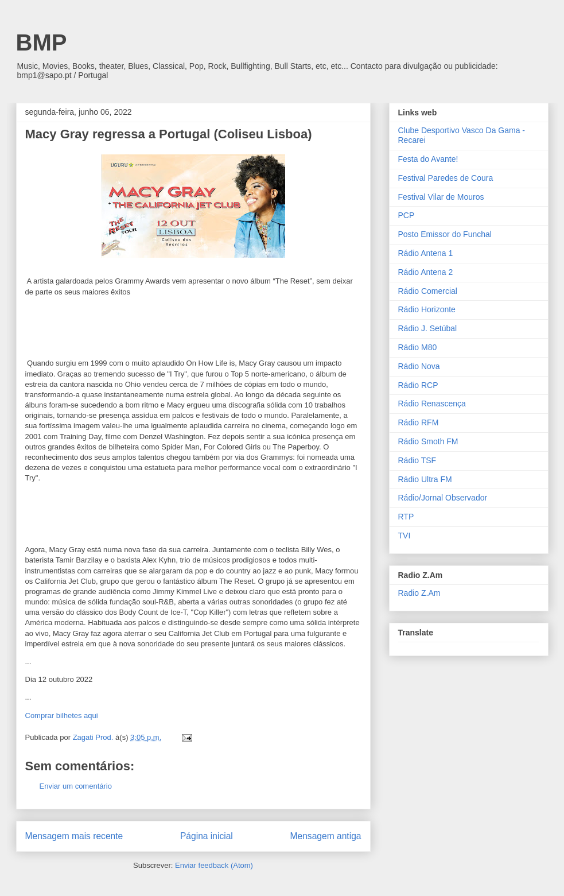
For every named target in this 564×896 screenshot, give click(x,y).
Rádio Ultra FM (425, 479)
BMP (41, 42)
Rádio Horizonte (427, 309)
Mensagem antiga (325, 836)
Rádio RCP (418, 385)
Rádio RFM (418, 422)
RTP (406, 516)
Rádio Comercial (427, 291)
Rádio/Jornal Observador (443, 497)
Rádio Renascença (432, 403)
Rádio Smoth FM (428, 441)
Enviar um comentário (76, 786)
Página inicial (206, 836)
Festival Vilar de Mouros (441, 196)
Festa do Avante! (428, 159)
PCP (406, 215)
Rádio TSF (417, 460)
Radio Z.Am (419, 593)
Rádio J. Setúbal (427, 328)
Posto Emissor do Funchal (445, 234)
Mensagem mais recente (74, 836)
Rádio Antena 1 (425, 253)
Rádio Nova (419, 366)
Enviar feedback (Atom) (214, 865)
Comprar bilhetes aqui (61, 715)
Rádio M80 (417, 347)
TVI (404, 535)
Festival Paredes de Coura (445, 178)
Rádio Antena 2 (425, 272)
